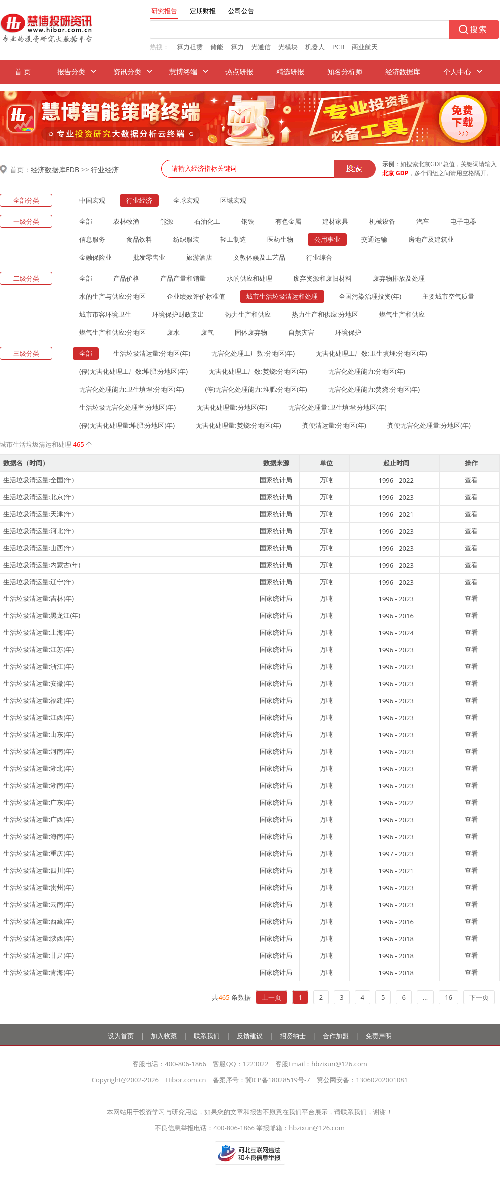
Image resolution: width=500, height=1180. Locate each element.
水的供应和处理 (249, 278)
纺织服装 (187, 239)
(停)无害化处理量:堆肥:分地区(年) (127, 425)
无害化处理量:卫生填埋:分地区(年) (337, 407)
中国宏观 (93, 200)
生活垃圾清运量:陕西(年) (39, 938)
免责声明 (379, 1035)
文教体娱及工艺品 (260, 257)
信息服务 (93, 239)
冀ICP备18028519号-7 (278, 1079)
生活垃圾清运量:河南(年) (39, 751)
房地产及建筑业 (431, 239)
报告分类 (72, 71)
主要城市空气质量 (448, 296)
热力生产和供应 (248, 314)
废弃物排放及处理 (399, 278)
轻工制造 (233, 239)
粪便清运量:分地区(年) (334, 425)
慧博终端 (184, 71)
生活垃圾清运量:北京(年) (39, 496)
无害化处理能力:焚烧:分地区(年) (374, 389)
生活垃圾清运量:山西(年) (39, 547)
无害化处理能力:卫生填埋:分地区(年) (132, 389)
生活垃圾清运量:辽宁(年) (39, 581)
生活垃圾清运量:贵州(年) (39, 887)
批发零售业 (149, 257)
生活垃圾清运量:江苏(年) (39, 649)
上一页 (272, 997)
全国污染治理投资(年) (370, 296)
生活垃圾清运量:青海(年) (39, 972)
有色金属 (289, 221)
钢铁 (248, 221)
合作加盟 (336, 1035)
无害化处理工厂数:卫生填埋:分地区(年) (372, 353)
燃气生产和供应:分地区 (113, 332)
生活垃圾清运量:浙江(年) (39, 666)
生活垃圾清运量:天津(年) (39, 513)
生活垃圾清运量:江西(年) (39, 717)
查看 (471, 479)
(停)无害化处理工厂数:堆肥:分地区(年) (134, 371)
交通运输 (375, 239)
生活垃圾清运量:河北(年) (39, 530)
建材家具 (335, 221)
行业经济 (105, 169)
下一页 (479, 997)
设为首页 (121, 1035)
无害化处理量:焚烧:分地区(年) (239, 425)
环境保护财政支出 (178, 314)
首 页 (23, 71)
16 (448, 997)
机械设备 (383, 221)
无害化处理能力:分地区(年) (367, 371)
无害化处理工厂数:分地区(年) (253, 353)
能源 (167, 221)
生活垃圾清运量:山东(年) (39, 734)
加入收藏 (164, 1035)
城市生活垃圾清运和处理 (282, 296)
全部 (86, 221)
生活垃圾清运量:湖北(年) (39, 768)
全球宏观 (187, 200)
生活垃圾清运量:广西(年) (39, 819)
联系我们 (207, 1035)
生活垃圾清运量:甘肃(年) (39, 955)
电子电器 (463, 221)
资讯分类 (128, 71)
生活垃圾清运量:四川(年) (39, 870)
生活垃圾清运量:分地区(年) (152, 353)
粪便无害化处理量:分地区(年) (429, 425)
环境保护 (349, 332)
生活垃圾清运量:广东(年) (39, 802)
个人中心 (458, 71)
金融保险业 (96, 257)
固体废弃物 (251, 332)
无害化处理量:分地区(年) (232, 407)
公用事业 (327, 239)
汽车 (423, 221)
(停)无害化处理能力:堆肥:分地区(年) (257, 389)
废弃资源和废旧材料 (323, 278)
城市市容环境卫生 (106, 314)
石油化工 (207, 221)
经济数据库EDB (55, 169)
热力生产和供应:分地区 (325, 314)
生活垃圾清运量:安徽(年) (39, 683)
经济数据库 (403, 71)
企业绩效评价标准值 (196, 296)
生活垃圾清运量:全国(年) (39, 479)
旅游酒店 (199, 257)
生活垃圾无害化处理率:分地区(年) (128, 407)
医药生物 (281, 239)
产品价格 (127, 278)
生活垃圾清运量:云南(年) (39, 904)
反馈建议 (250, 1035)
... (425, 997)
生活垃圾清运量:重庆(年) (39, 853)
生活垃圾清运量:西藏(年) (39, 921)
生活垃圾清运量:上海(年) (39, 632)
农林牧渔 (127, 221)
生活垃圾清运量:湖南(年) (39, 785)
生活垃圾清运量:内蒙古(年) (42, 564)
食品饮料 (139, 239)
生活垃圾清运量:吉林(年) (39, 598)
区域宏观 (233, 200)
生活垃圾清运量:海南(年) (39, 836)
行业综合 (319, 257)
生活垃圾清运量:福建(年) (39, 700)
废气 (207, 332)
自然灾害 (301, 332)
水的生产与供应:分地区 (113, 296)
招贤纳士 (293, 1035)
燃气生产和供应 (402, 314)
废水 (173, 332)
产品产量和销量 (183, 278)
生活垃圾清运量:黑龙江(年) (42, 615)
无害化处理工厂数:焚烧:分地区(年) (258, 371)
